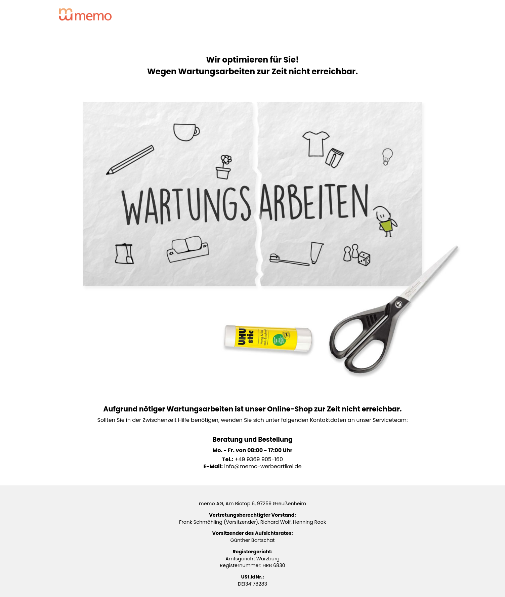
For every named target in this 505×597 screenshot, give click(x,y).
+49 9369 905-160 (259, 459)
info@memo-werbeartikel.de (262, 466)
